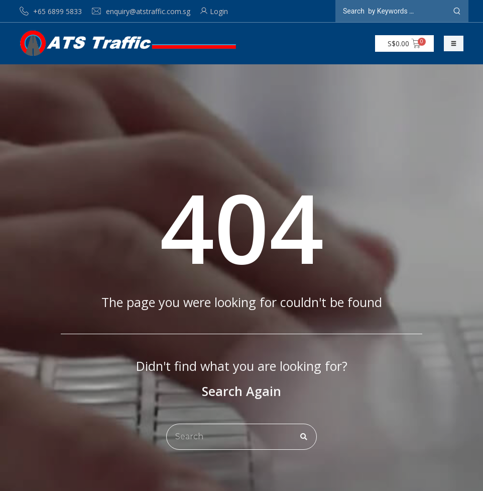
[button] (453, 43)
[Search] (303, 436)
